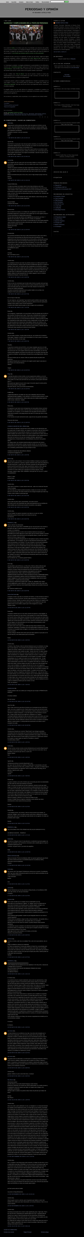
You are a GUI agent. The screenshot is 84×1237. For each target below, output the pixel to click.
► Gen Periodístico (58, 202)
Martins (9, 458)
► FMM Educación (58, 200)
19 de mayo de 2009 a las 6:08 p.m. (19, 1067)
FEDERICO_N (11, 522)
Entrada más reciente (9, 1232)
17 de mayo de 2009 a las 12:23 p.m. (19, 865)
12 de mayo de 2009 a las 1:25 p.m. (19, 742)
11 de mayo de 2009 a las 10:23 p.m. (19, 701)
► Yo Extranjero (57, 226)
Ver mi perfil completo (60, 51)
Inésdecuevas (11, 688)
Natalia (9, 839)
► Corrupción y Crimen (59, 196)
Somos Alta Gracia (12, 594)
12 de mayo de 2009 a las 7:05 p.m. (19, 775)
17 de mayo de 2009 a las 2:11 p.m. (19, 884)
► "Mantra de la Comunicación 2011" (63, 189)
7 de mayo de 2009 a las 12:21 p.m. (19, 205)
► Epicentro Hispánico (59, 220)
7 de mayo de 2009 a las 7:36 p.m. (18, 329)
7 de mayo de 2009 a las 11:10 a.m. (19, 180)
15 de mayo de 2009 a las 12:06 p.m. (19, 852)
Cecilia (9, 123)
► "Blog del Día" (58, 185)
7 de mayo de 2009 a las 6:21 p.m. (18, 256)
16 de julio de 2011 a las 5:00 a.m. (19, 1226)
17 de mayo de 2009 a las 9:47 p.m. (19, 957)
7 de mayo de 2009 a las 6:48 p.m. (18, 277)
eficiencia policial (23, 113)
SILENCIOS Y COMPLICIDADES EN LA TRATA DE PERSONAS (26, 23)
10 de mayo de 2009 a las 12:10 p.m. (19, 607)
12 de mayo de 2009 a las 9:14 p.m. (19, 823)
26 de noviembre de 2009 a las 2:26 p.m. (21, 1205)
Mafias (44, 113)
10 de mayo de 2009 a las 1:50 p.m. (19, 640)
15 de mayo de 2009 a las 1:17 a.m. (19, 835)
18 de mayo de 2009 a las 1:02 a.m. (19, 974)
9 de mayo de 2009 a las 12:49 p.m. (19, 422)
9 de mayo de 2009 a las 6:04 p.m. (18, 519)
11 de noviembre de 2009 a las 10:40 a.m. (21, 1194)
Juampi (9, 160)
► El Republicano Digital (60, 217)
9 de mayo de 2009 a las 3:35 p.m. (18, 480)
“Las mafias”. (7, 103)
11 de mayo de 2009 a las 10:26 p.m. (19, 725)
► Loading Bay (57, 207)
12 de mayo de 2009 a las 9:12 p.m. (19, 806)
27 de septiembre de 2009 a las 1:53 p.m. (21, 1156)
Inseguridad (38, 113)
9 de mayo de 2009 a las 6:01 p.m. (18, 495)
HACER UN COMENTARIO (10, 1229)
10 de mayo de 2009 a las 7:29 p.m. (19, 684)
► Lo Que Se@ (57, 205)
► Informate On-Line (59, 204)
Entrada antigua (45, 1232)
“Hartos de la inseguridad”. (10, 106)
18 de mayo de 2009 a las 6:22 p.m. (19, 1052)
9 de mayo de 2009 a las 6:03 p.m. (18, 507)
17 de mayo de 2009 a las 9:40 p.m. (19, 935)
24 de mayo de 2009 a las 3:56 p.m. (19, 1076)
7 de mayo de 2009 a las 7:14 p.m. (18, 307)
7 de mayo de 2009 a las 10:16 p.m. (19, 388)
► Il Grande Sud (58, 222)
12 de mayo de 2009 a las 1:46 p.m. (19, 757)
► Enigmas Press (58, 219)
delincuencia (13, 113)
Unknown (10, 899)
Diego (9, 374)
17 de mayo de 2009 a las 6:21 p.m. (19, 895)
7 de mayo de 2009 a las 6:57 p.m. (18, 294)
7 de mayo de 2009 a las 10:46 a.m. (19, 156)
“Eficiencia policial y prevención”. (11, 105)
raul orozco (10, 1031)
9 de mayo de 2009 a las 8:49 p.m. (18, 560)
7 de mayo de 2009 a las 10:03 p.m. (19, 370)
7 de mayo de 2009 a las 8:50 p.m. (18, 341)
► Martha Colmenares (59, 224)
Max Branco (10, 1079)
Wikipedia (73, 58)
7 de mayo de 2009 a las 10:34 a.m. (19, 137)
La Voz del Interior (74, 67)
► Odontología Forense (59, 209)
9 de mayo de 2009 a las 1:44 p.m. (18, 454)
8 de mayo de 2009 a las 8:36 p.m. (18, 402)
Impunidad (31, 113)
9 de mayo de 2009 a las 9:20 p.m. (18, 590)
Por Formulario (66, 76)
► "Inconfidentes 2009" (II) (60, 187)
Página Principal (27, 1232)
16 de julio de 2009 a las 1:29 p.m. (19, 1099)
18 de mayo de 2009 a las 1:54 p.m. (19, 1027)
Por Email (67, 74)
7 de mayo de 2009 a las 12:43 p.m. (19, 229)
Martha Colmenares (12, 855)
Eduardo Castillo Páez (61, 22)
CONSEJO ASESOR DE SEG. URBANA (17, 426)
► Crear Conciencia (58, 198)
